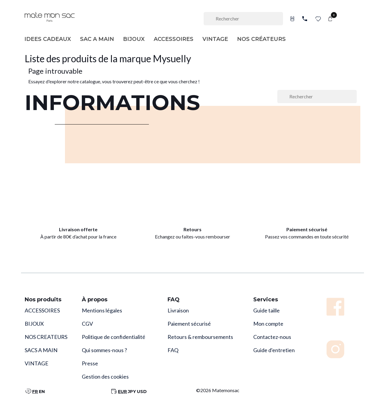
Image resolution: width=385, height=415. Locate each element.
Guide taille (266, 310)
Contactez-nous (272, 337)
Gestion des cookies (105, 377)
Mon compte (268, 324)
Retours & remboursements (200, 337)
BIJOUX (34, 324)
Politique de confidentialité (113, 337)
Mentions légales (102, 310)
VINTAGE (36, 363)
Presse (90, 363)
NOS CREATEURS (46, 337)
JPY (132, 391)
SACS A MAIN (41, 350)
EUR (122, 391)
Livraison (178, 310)
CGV (87, 324)
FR (35, 391)
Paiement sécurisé (189, 324)
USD (142, 391)
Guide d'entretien (274, 350)
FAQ (173, 350)
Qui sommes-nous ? (104, 350)
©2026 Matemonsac (217, 390)
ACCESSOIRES (42, 310)
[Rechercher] (243, 18)
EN (42, 391)
